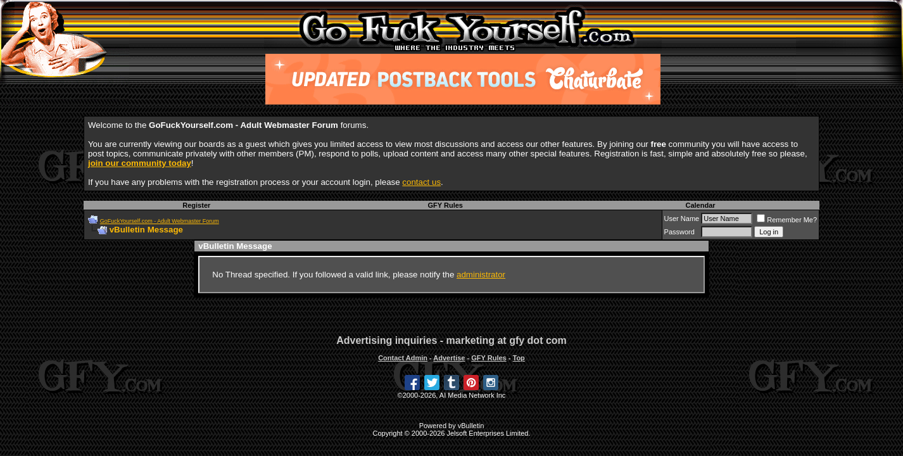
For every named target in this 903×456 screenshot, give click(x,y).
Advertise (449, 358)
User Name (682, 218)
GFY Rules (445, 205)
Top (518, 358)
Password (679, 232)
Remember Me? (787, 220)
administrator (481, 274)
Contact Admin (402, 358)
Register (196, 205)
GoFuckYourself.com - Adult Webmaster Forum (159, 221)
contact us (421, 182)
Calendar (700, 205)
